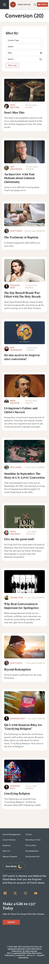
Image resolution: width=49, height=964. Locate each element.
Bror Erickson (14, 402)
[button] (35, 4)
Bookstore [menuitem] (7, 845)
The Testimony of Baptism (21, 237)
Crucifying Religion (17, 793)
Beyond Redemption (17, 669)
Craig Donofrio (15, 532)
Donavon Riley (15, 286)
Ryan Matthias (14, 106)
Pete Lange (15, 467)
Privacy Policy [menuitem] (30, 845)
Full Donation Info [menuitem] (32, 856)
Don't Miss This (14, 112)
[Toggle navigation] (4, 4)
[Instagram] (25, 893)
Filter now (12, 65)
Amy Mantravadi (16, 168)
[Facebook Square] (5, 893)
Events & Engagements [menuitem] (12, 834)
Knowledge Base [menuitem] (31, 851)
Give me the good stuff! (19, 539)
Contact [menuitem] (28, 834)
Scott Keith (16, 231)
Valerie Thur (16, 597)
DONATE (42, 4)
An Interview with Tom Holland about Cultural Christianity (19, 178)
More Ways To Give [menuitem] (33, 840)
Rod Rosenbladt (16, 348)
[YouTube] (35, 893)
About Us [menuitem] (6, 851)
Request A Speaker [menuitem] (10, 856)
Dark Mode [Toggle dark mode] (14, 866)
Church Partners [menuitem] (9, 840)
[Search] (24, 52)
